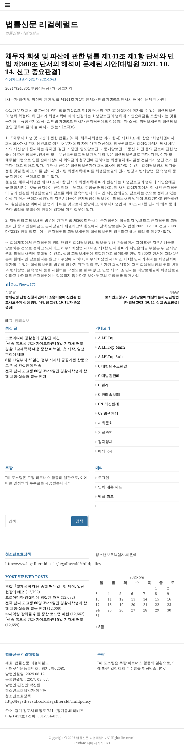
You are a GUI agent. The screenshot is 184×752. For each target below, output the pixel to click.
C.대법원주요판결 (112, 366)
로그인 (103, 477)
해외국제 (105, 451)
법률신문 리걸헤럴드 (41, 24)
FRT (107, 743)
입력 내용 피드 (110, 487)
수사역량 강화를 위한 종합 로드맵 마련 (37, 614)
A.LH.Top (106, 338)
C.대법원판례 (109, 376)
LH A (20, 79)
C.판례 (103, 385)
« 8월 (99, 627)
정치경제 (105, 442)
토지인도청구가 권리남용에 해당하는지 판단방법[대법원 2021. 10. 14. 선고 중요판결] (140, 297)
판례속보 (22, 320)
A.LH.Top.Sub (110, 357)
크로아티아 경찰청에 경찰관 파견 (32, 338)
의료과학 (105, 432)
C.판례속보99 (109, 394)
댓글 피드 (106, 496)
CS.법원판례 (108, 413)
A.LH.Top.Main (111, 347)
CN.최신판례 (108, 404)
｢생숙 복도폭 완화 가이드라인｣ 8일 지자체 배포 (44, 343)
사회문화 (105, 423)
